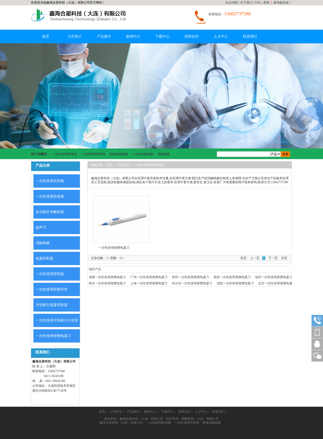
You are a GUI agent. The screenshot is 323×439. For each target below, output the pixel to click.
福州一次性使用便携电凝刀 (273, 277)
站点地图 (231, 2)
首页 (45, 36)
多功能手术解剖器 (50, 212)
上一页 (255, 258)
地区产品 (95, 269)
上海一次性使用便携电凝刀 (148, 283)
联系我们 (250, 36)
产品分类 (43, 165)
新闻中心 (133, 36)
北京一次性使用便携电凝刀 (276, 283)
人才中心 (221, 36)
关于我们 (246, 2)
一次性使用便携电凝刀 (53, 336)
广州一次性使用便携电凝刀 (148, 277)
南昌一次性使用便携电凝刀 (232, 277)
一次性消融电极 (142, 154)
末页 (284, 258)
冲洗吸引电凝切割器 (51, 305)
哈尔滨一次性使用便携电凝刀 (192, 283)
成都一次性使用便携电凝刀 (107, 277)
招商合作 (192, 36)
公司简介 (75, 36)
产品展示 (104, 36)
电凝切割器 (44, 258)
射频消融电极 (118, 154)
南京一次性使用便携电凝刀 (107, 283)
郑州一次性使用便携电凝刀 (190, 277)
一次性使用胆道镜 (64, 154)
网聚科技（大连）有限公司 (200, 418)
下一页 (273, 258)
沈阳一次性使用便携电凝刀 (235, 283)
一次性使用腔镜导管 (51, 289)
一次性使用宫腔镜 (93, 154)
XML (258, 2)
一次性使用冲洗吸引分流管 (57, 320)
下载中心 (162, 36)
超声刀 (41, 227)
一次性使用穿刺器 (50, 274)
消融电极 (163, 154)
